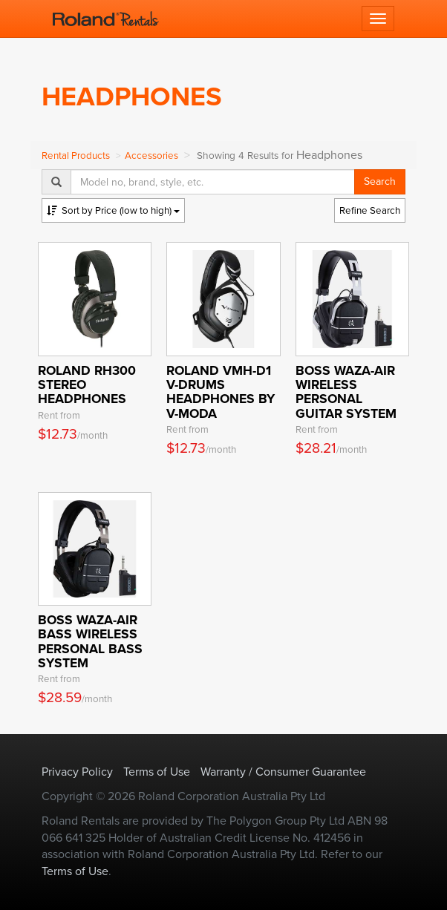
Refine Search (369, 210)
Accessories (151, 155)
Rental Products (76, 155)
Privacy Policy (77, 771)
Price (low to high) (113, 210)
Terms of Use (156, 771)
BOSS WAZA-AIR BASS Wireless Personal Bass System (90, 641)
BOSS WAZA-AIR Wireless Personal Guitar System (346, 392)
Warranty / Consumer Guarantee (283, 771)
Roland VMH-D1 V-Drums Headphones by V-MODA (220, 392)
